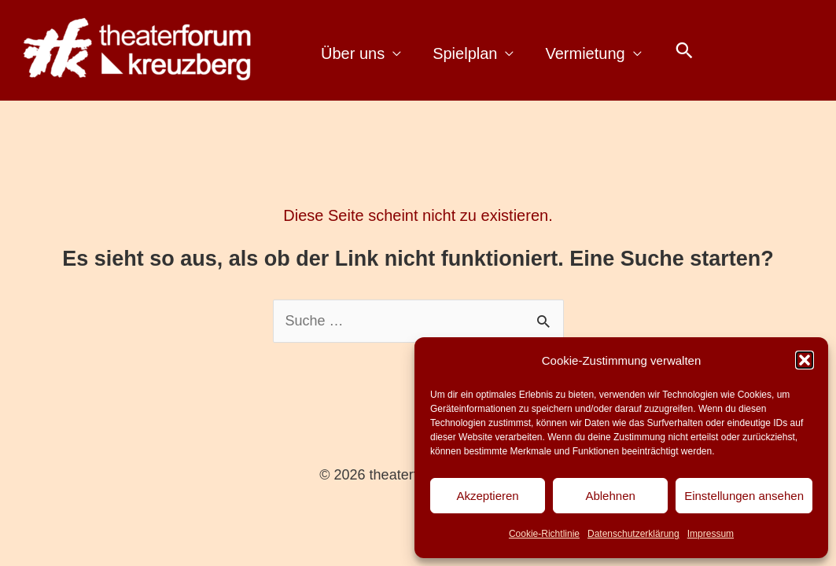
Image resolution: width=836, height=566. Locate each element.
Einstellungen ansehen (744, 495)
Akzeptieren (487, 495)
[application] (393, 54)
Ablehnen (610, 495)
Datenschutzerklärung (633, 533)
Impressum (710, 533)
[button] (804, 360)
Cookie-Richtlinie (544, 533)
